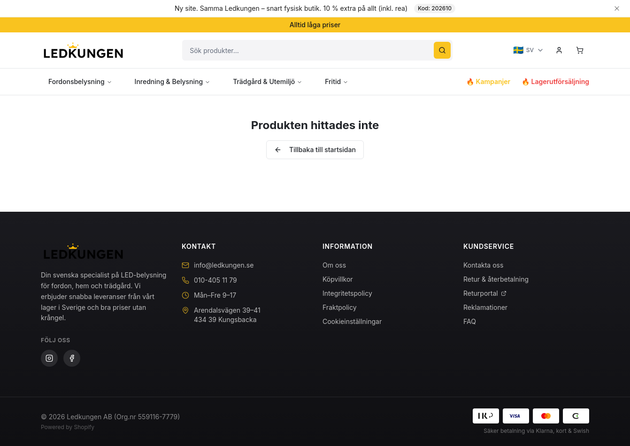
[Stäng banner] (616, 8)
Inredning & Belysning (173, 81)
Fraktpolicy (340, 307)
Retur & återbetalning (496, 279)
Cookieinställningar (352, 321)
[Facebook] (71, 358)
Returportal (485, 293)
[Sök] (442, 50)
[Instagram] (49, 358)
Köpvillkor (338, 279)
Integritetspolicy (347, 293)
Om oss (334, 265)
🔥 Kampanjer (488, 81)
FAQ (469, 321)
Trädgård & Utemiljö (267, 81)
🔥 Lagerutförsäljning (555, 81)
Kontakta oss (483, 265)
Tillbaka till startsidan (315, 150)
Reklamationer (485, 307)
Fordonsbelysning (80, 81)
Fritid (336, 81)
